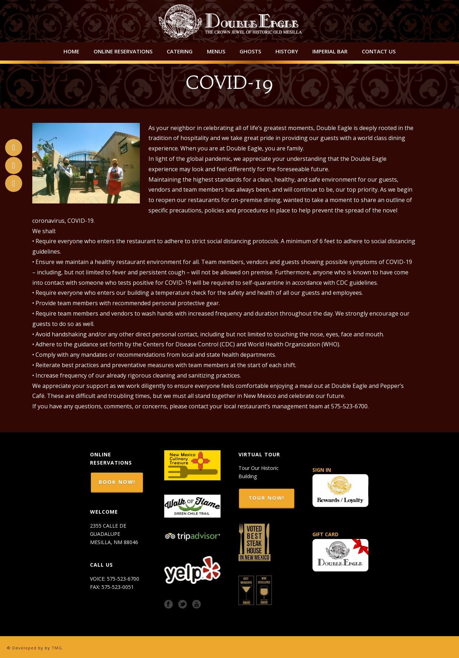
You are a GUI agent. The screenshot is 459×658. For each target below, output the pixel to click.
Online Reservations (123, 51)
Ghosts (250, 51)
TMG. (57, 647)
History (286, 51)
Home (71, 51)
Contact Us (379, 51)
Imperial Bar (329, 51)
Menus (216, 51)
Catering (180, 51)
